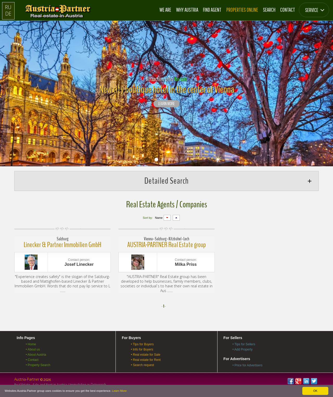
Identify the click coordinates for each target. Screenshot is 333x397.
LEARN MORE (166, 104)
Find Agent (212, 9)
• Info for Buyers (142, 349)
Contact (287, 9)
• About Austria (36, 354)
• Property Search (38, 365)
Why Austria (187, 9)
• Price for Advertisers (247, 365)
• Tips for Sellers (244, 344)
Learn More (119, 390)
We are (165, 9)
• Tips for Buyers (142, 344)
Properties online (242, 9)
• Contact (32, 360)
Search (269, 9)
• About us (33, 349)
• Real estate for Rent (146, 360)
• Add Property (243, 349)
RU (8, 7)
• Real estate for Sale (145, 354)
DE (8, 13)
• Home (31, 344)
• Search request (142, 365)
